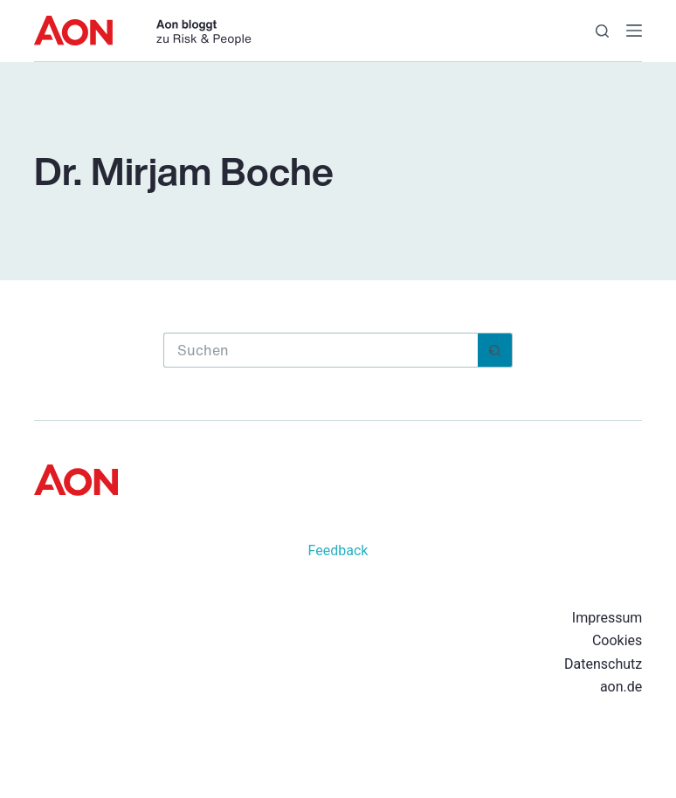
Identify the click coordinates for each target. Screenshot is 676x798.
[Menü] (634, 30)
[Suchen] (602, 31)
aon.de (621, 686)
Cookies (617, 640)
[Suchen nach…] (320, 350)
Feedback (338, 550)
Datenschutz (603, 664)
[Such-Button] (495, 350)
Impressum (607, 617)
